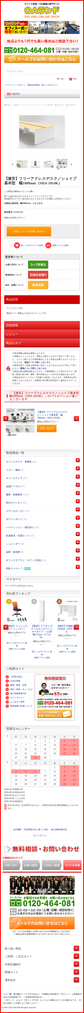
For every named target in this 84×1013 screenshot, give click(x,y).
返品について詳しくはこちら (37, 362)
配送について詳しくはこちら (33, 368)
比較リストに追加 (17, 649)
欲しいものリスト (50, 85)
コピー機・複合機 (11, 994)
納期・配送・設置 (16, 685)
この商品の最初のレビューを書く (19, 191)
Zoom (42, 132)
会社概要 (17, 829)
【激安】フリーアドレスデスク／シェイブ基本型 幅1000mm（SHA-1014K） (52, 415)
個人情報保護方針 (16, 693)
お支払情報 (13, 681)
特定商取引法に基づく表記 (36, 829)
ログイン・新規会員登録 (28, 85)
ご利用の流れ (14, 677)
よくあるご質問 (15, 702)
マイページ (10, 85)
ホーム (7, 105)
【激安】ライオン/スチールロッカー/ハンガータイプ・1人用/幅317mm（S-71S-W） (42, 632)
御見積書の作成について (19, 706)
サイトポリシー (15, 697)
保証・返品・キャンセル (19, 689)
